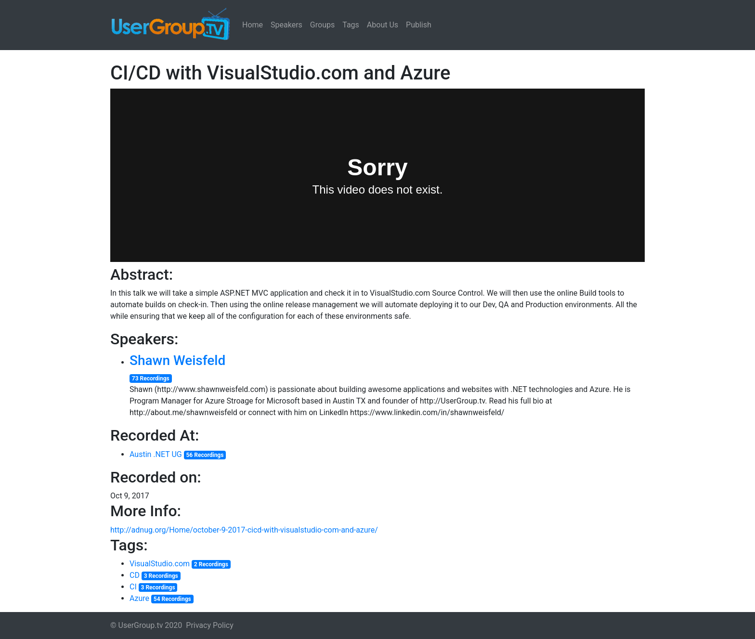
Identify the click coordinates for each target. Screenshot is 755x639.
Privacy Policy (210, 625)
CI (133, 586)
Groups (322, 24)
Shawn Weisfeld (177, 360)
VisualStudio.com (160, 563)
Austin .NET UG (156, 454)
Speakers (286, 24)
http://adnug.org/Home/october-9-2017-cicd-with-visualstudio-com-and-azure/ (244, 530)
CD (135, 575)
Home (252, 24)
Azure (139, 598)
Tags (350, 24)
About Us (382, 24)
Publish (418, 24)
